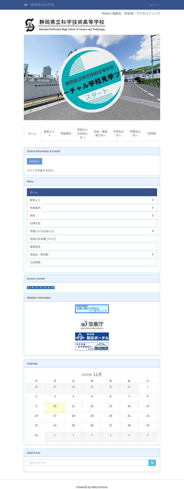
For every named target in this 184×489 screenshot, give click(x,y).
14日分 (34, 161)
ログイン (155, 4)
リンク (155, 13)
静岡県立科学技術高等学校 (47, 5)
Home (106, 13)
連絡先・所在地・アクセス (130, 13)
